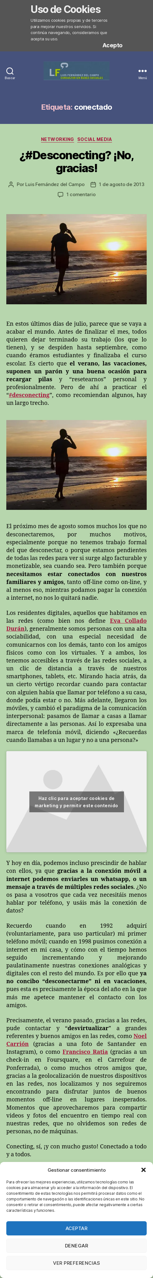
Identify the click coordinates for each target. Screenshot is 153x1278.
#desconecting (29, 395)
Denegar (76, 1246)
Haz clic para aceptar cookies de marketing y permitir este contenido (76, 802)
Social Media (94, 139)
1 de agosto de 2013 (121, 184)
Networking (57, 139)
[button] (143, 1170)
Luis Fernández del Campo (54, 184)
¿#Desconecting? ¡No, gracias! (76, 161)
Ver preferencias (76, 1263)
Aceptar (77, 1228)
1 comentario (81, 194)
